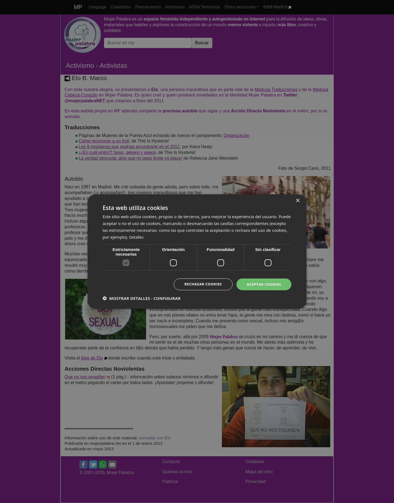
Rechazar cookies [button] (200, 284)
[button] (142, 298)
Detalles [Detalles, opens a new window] (136, 236)
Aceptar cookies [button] (263, 284)
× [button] (298, 200)
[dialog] (197, 251)
